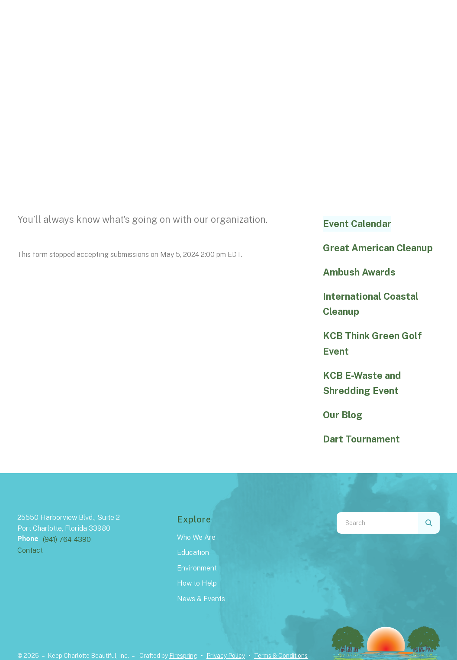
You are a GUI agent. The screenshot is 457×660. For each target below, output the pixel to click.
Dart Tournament (361, 439)
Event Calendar (357, 223)
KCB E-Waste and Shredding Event (362, 383)
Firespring (183, 655)
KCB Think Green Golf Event (372, 343)
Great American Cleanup (378, 247)
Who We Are (196, 537)
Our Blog (343, 414)
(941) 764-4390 (67, 539)
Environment (197, 568)
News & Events (201, 599)
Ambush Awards (359, 272)
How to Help (197, 583)
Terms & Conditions (281, 655)
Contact (30, 550)
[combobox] (377, 523)
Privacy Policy (225, 655)
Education (193, 552)
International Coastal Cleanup (370, 304)
